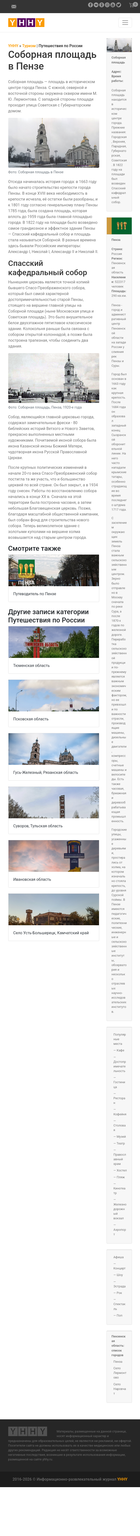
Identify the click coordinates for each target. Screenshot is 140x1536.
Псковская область (31, 719)
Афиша (119, 1257)
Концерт (120, 1268)
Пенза (116, 240)
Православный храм (120, 1159)
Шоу (120, 1275)
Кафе (120, 1050)
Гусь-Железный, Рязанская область (45, 772)
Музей (121, 1136)
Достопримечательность (120, 1066)
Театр (120, 1143)
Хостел (122, 1170)
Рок (119, 1293)
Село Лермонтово (120, 1372)
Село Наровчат (120, 1388)
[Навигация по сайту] (125, 22)
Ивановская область (32, 879)
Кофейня (120, 1114)
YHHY (122, 1479)
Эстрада (120, 1286)
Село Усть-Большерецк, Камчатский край (51, 933)
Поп (120, 1315)
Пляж (121, 1177)
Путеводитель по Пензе (34, 594)
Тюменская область (31, 665)
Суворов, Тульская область (38, 826)
